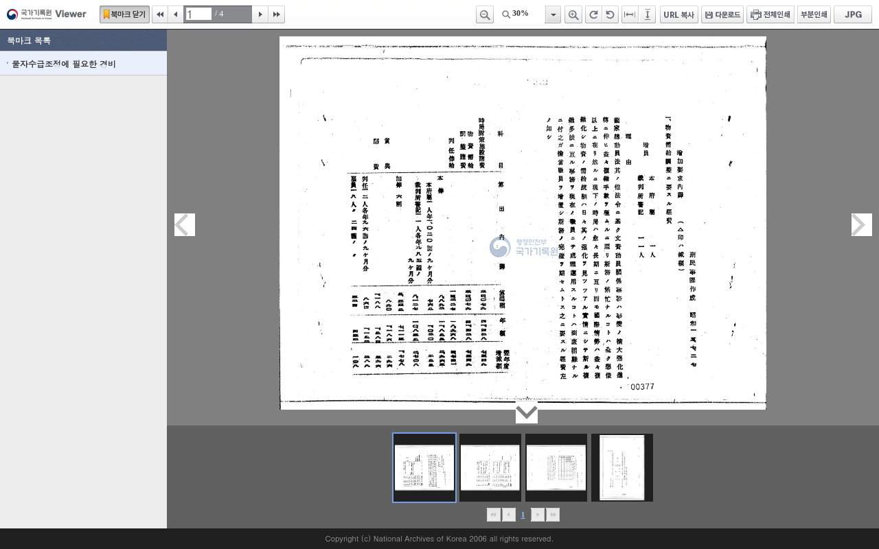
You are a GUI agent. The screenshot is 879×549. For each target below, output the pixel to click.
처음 (160, 14)
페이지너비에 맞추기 (630, 14)
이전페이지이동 (184, 224)
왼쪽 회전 (610, 14)
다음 (260, 14)
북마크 (125, 14)
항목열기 (552, 14)
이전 (175, 14)
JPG (853, 14)
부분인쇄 (814, 14)
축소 (485, 14)
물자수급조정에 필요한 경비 (64, 63)
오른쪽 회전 (593, 14)
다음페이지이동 (862, 224)
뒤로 (537, 514)
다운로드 (722, 14)
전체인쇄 (770, 14)
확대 (573, 14)
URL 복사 (679, 14)
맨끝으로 (552, 514)
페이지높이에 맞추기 (648, 14)
